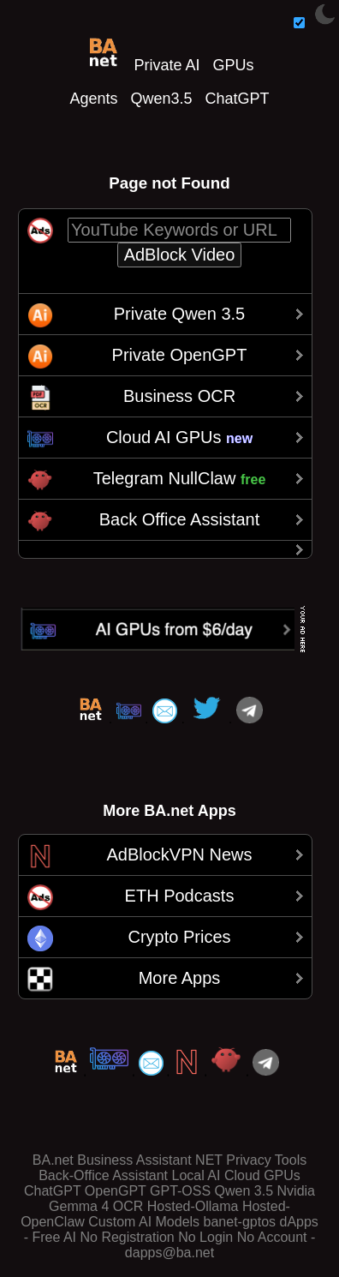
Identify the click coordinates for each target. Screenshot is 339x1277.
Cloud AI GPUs (179, 437)
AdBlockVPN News (179, 854)
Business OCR (179, 396)
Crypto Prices (179, 936)
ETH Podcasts (180, 895)
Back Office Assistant (179, 519)
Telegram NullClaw (179, 478)
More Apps (180, 977)
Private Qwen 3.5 (179, 313)
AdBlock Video (179, 254)
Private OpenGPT (179, 354)
